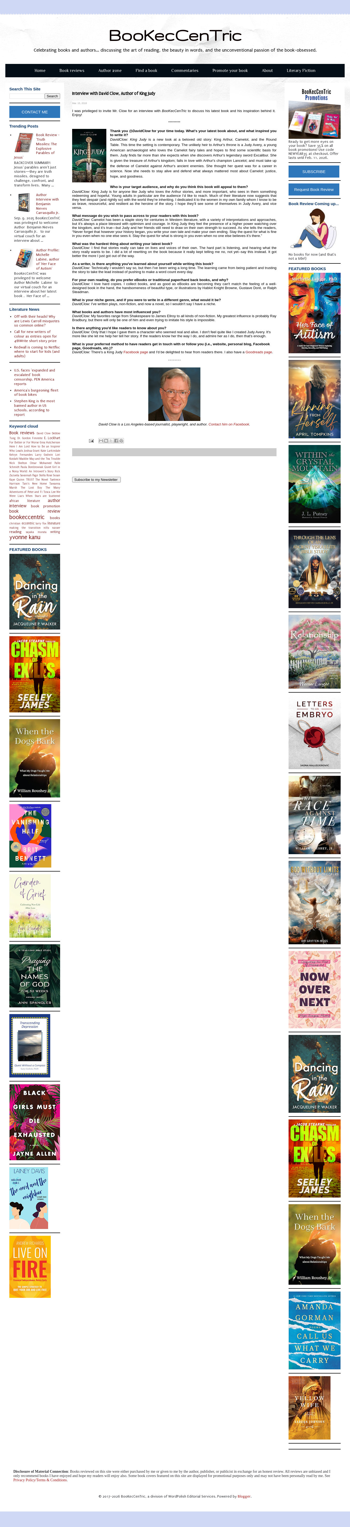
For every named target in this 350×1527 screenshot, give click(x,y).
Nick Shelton (18, 463)
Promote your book (230, 70)
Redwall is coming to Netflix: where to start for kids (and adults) (37, 351)
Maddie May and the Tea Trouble (39, 459)
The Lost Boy (31, 487)
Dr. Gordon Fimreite (30, 438)
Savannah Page (29, 475)
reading (15, 532)
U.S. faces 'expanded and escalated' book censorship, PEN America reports (34, 377)
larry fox (41, 523)
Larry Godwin (44, 454)
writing (55, 532)
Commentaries (185, 70)
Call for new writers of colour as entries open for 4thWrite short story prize (35, 336)
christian (14, 523)
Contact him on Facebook (229, 424)
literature (54, 523)
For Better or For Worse (24, 442)
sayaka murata (36, 532)
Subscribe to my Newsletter (96, 480)
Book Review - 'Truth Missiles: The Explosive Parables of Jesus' (37, 146)
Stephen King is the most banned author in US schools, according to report (34, 407)
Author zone (110, 70)
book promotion (45, 506)
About (267, 70)
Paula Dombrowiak (32, 467)
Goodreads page (259, 352)
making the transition (25, 528)
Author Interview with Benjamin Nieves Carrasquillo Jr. (47, 204)
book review (34, 511)
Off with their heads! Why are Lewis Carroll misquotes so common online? (37, 321)
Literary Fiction (301, 70)
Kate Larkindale (50, 450)
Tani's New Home (34, 483)
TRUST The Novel (37, 479)
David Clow (43, 433)
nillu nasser (52, 528)
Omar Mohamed (41, 463)
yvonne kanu (24, 537)
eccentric (28, 523)
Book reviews (71, 70)
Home (39, 70)
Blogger (244, 1496)
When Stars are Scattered (43, 496)
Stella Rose (45, 475)
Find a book (146, 70)
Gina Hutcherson (50, 442)
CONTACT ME (35, 112)
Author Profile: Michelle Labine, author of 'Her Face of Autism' (47, 259)
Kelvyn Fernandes (21, 454)
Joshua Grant (32, 450)
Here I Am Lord (19, 446)
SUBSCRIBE (314, 171)
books (55, 518)
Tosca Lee (49, 492)
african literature (24, 501)
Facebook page (135, 352)
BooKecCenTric (175, 35)
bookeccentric (27, 517)
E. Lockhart (52, 438)
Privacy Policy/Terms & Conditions (40, 1480)
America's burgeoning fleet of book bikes (36, 392)
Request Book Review (314, 189)
